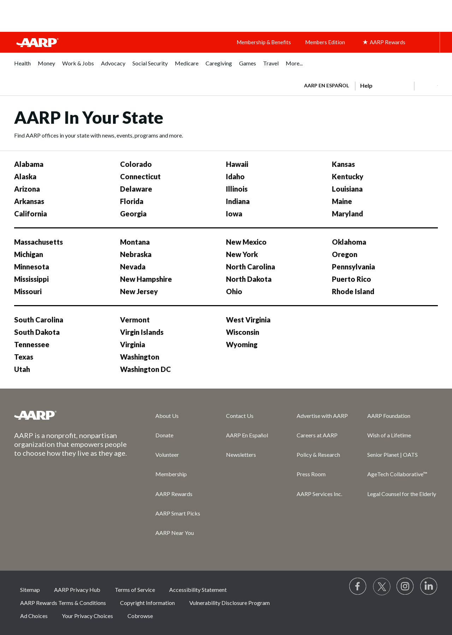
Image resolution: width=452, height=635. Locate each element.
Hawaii (237, 164)
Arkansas (29, 201)
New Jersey (139, 291)
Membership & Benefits (264, 42)
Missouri (28, 291)
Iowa (234, 213)
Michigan (28, 254)
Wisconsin (242, 332)
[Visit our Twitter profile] (382, 586)
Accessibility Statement (198, 589)
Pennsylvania (353, 266)
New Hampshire (146, 279)
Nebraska (135, 254)
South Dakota (37, 332)
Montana (135, 242)
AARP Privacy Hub (77, 589)
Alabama (28, 164)
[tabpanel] (368, 84)
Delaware (136, 189)
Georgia (133, 213)
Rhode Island (353, 291)
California (30, 213)
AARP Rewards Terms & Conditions (63, 602)
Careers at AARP (317, 435)
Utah (22, 369)
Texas (23, 357)
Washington (139, 357)
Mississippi (31, 279)
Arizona (27, 189)
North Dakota (249, 279)
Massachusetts (38, 242)
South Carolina (38, 319)
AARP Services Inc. (319, 493)
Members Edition (325, 42)
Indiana (238, 201)
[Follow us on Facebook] (358, 586)
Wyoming (241, 344)
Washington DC (145, 369)
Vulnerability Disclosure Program (229, 602)
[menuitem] (22, 67)
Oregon (344, 254)
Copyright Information (147, 602)
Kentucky (347, 176)
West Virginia (248, 319)
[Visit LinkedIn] (429, 586)
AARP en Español (326, 85)
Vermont (135, 319)
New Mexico (246, 242)
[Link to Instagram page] (405, 586)
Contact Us (240, 415)
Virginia (132, 344)
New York (242, 254)
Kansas (343, 164)
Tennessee (31, 344)
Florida (131, 201)
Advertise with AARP (322, 415)
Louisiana (347, 189)
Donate (164, 435)
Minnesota (31, 266)
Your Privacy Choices (87, 615)
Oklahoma (349, 242)
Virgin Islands (141, 332)
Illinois (237, 189)
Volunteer (167, 454)
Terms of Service (135, 589)
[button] (426, 85)
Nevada (132, 266)
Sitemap (30, 589)
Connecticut (140, 176)
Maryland (347, 213)
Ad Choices (34, 615)
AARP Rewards (173, 493)
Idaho (235, 176)
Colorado (136, 164)
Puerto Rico (351, 279)
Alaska (25, 176)
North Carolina (250, 266)
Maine (342, 201)
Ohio (234, 291)
